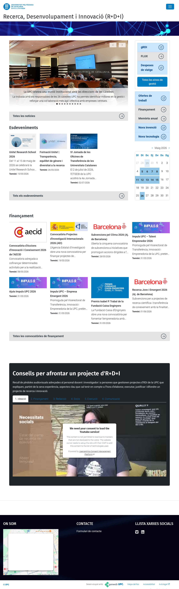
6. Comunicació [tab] (111, 398)
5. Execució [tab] (91, 398)
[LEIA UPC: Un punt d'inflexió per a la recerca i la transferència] (72, 104)
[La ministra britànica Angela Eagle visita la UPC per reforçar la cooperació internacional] (70, 104)
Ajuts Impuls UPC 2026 (22, 291)
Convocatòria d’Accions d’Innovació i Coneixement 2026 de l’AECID (27, 250)
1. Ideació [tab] (20, 398)
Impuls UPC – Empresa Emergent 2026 (63, 293)
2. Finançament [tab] (39, 398)
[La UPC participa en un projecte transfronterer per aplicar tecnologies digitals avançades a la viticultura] (67, 104)
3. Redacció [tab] (59, 398)
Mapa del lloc (133, 584)
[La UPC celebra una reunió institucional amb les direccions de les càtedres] (57, 104)
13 (147, 179)
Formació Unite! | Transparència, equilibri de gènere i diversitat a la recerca (52, 159)
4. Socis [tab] (75, 398)
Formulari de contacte (89, 531)
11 (137, 179)
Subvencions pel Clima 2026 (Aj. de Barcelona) (110, 237)
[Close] (170, 6)
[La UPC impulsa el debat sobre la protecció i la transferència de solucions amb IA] (78, 104)
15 (157, 179)
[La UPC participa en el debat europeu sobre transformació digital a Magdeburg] (59, 104)
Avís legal (163, 584)
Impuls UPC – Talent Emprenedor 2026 (144, 238)
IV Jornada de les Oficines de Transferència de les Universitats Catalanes (83, 159)
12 (142, 179)
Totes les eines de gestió (152, 81)
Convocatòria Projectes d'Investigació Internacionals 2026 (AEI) (66, 239)
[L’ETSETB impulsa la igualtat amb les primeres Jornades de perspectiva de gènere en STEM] (75, 104)
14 (152, 179)
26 (142, 195)
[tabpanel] (89, 440)
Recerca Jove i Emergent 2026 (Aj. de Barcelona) (149, 292)
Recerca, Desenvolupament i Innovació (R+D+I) (63, 16)
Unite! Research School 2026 (22, 154)
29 (147, 163)
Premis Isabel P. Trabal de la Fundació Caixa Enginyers (107, 303)
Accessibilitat (149, 584)
